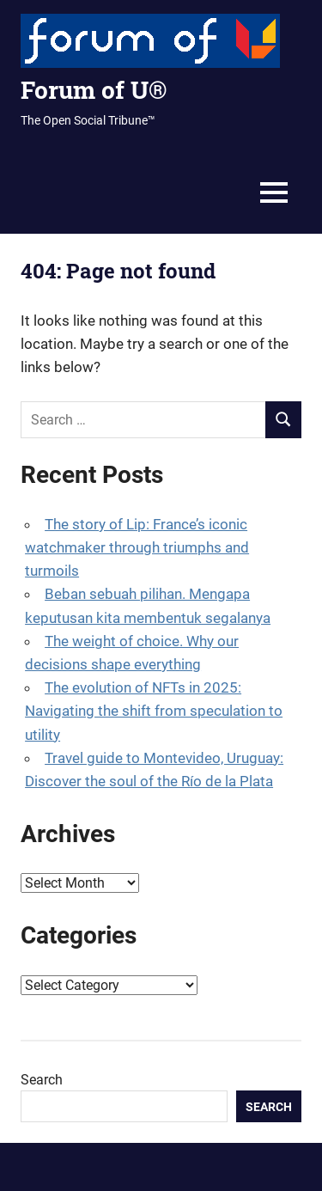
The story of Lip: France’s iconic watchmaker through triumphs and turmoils (137, 547)
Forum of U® (94, 90)
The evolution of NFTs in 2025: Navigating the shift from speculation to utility (154, 710)
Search (42, 1080)
